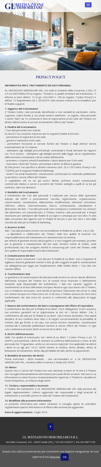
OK (65, 457)
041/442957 (66, 442)
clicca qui (55, 457)
